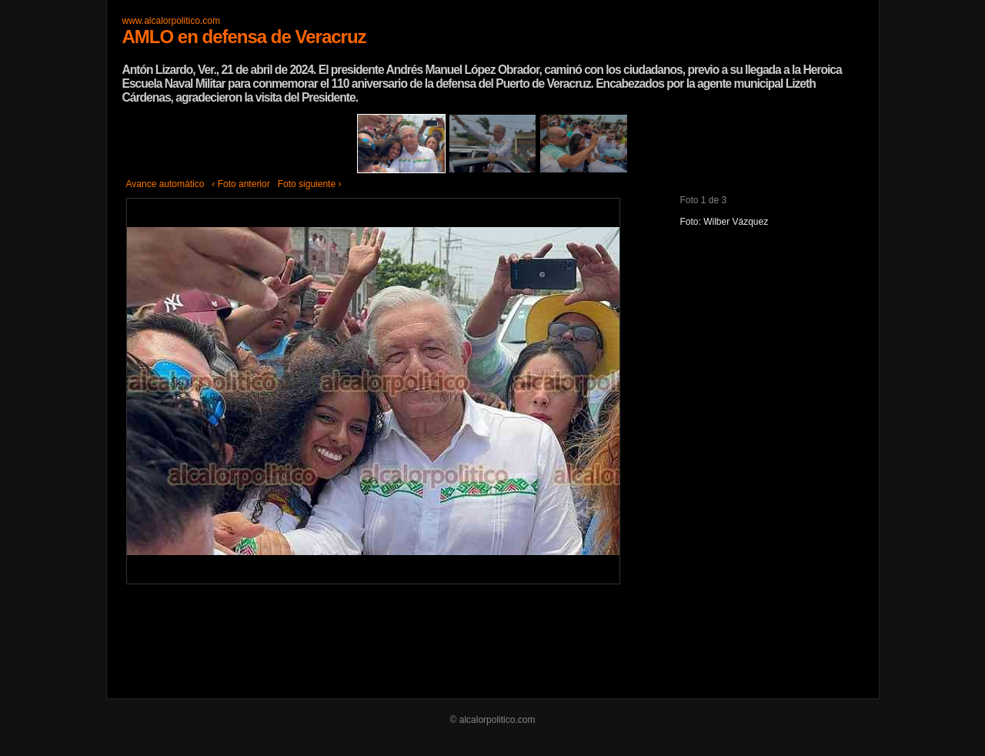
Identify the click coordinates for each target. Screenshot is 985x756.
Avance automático (165, 184)
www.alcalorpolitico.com (171, 20)
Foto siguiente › (310, 184)
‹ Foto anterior (240, 184)
